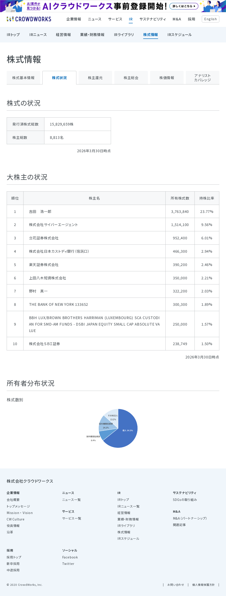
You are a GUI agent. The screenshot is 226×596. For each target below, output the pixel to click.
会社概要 (13, 499)
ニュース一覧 (71, 499)
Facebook (70, 557)
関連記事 (179, 524)
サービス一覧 (71, 518)
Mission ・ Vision (20, 512)
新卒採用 (13, 563)
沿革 (10, 532)
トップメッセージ (18, 506)
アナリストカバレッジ (202, 78)
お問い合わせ (175, 584)
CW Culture (16, 519)
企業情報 (73, 21)
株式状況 (59, 77)
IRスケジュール (179, 36)
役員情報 (13, 525)
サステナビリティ (152, 21)
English (210, 21)
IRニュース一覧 (128, 506)
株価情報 (166, 77)
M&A (176, 21)
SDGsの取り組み (185, 499)
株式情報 (150, 36)
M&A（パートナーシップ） (190, 518)
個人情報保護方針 (203, 584)
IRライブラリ (124, 36)
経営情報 (63, 36)
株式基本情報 (23, 77)
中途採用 (13, 570)
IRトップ (13, 36)
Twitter (68, 563)
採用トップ (14, 557)
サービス (115, 21)
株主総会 (131, 77)
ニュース (94, 21)
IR (131, 21)
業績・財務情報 (92, 36)
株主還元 (95, 77)
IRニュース (38, 36)
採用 (191, 21)
